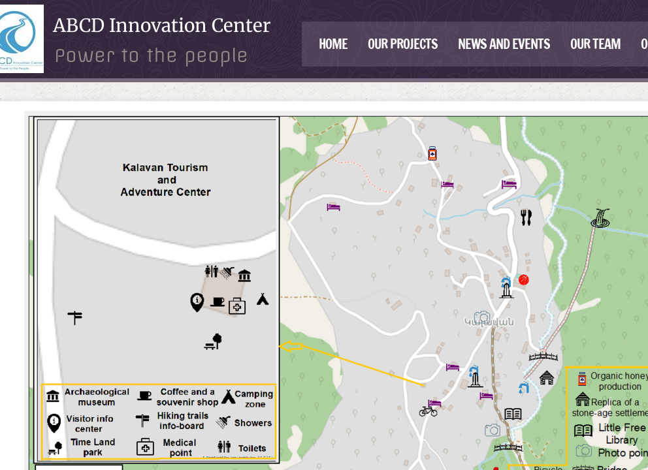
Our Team (595, 44)
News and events (504, 44)
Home (333, 44)
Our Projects (403, 44)
